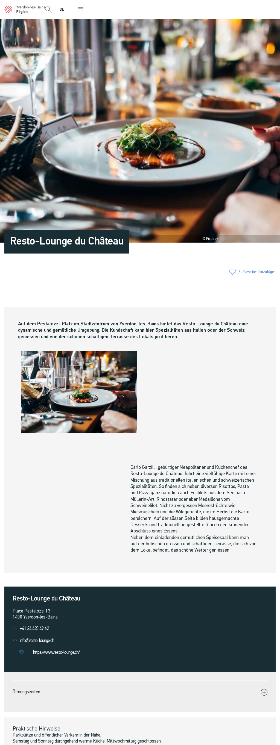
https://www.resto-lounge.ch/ (56, 652)
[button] (48, 10)
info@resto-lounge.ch (37, 640)
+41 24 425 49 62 (34, 628)
